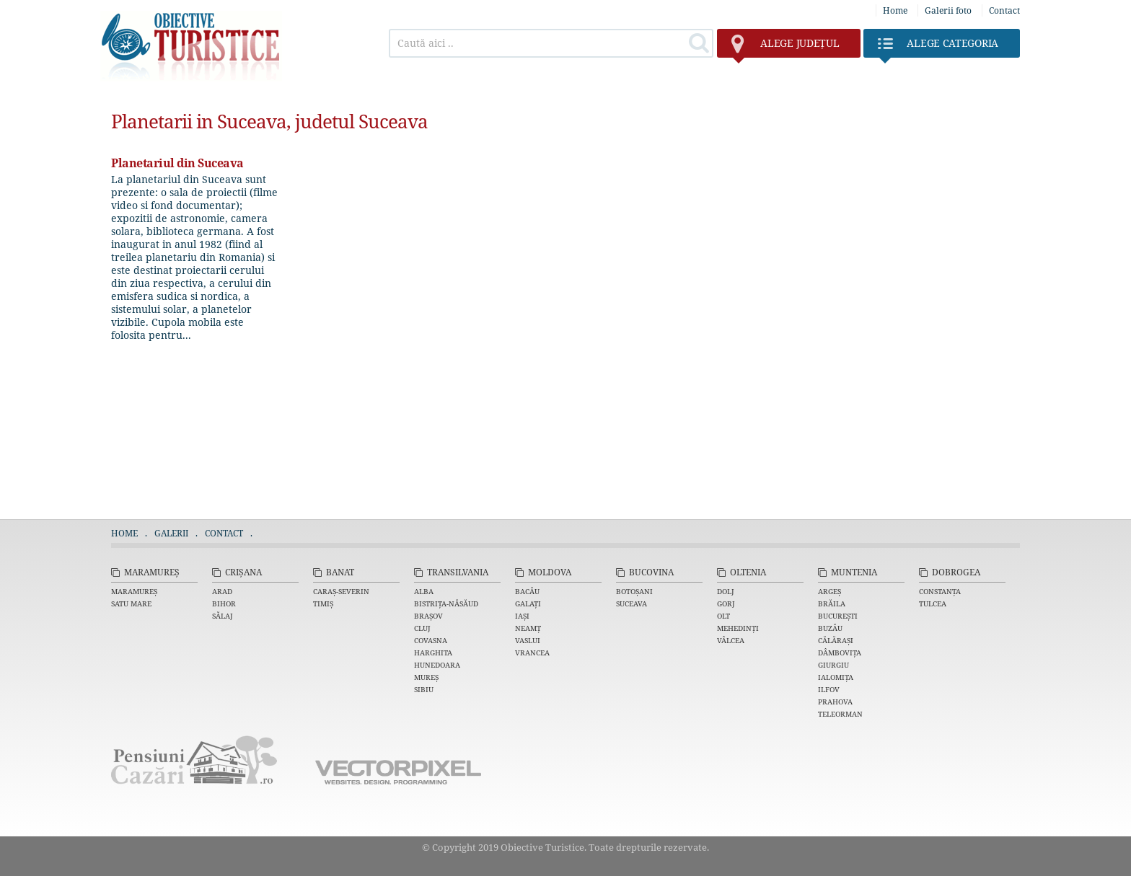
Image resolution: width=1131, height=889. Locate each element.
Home (895, 10)
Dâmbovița (839, 652)
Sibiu (424, 689)
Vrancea (532, 652)
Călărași (835, 640)
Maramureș (152, 572)
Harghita (433, 652)
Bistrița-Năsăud (446, 603)
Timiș (323, 603)
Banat (340, 572)
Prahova (835, 701)
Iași (522, 616)
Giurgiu (833, 665)
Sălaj (222, 616)
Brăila (831, 603)
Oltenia (748, 572)
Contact (1004, 10)
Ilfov (829, 689)
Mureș (426, 677)
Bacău (527, 591)
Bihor (224, 603)
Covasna (430, 640)
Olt (723, 616)
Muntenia (854, 572)
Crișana (243, 572)
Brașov (428, 616)
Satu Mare (131, 603)
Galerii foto (948, 10)
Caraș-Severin (341, 591)
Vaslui (527, 640)
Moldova (549, 572)
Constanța (940, 591)
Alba (424, 591)
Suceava (631, 603)
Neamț (528, 628)
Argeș (829, 591)
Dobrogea (956, 572)
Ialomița (835, 677)
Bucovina (651, 572)
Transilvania (457, 572)
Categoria (938, 47)
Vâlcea (730, 640)
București (838, 616)
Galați (528, 603)
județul (785, 47)
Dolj (725, 591)
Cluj (422, 628)
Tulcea (932, 603)
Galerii (171, 533)
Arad (222, 591)
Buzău (830, 628)
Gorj (726, 603)
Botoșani (634, 591)
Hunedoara (437, 665)
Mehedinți (738, 628)
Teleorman (840, 714)
